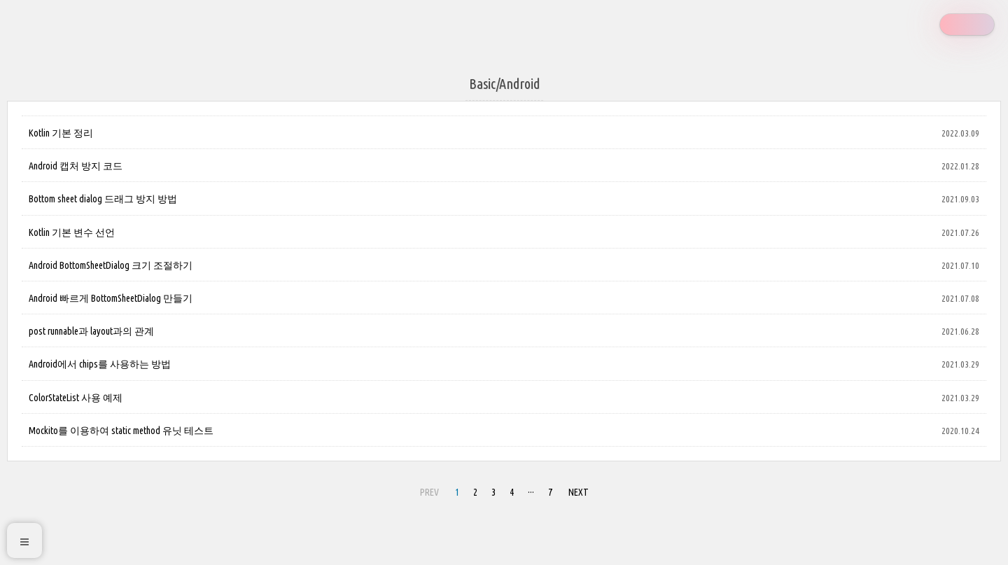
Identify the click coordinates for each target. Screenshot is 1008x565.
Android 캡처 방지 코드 (75, 166)
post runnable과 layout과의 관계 (91, 331)
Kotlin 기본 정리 (61, 133)
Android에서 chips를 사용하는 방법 (100, 364)
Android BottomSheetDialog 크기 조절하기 (110, 265)
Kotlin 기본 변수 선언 (72, 232)
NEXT (578, 492)
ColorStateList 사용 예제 (75, 397)
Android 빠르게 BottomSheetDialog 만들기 (110, 298)
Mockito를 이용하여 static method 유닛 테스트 (121, 430)
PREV (429, 492)
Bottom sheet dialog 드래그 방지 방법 (103, 198)
